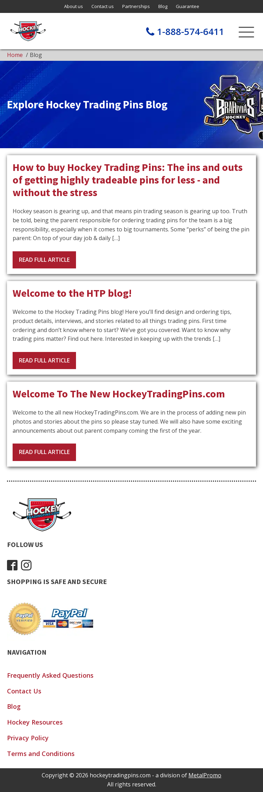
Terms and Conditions (41, 753)
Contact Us (24, 691)
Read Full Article (44, 260)
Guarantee (187, 6)
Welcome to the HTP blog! (72, 293)
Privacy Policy (28, 738)
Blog (162, 6)
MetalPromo (204, 775)
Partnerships (136, 6)
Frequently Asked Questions (50, 675)
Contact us (102, 6)
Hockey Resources (35, 722)
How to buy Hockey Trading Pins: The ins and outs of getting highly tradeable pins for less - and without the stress (128, 179)
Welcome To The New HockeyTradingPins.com (119, 393)
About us (73, 6)
